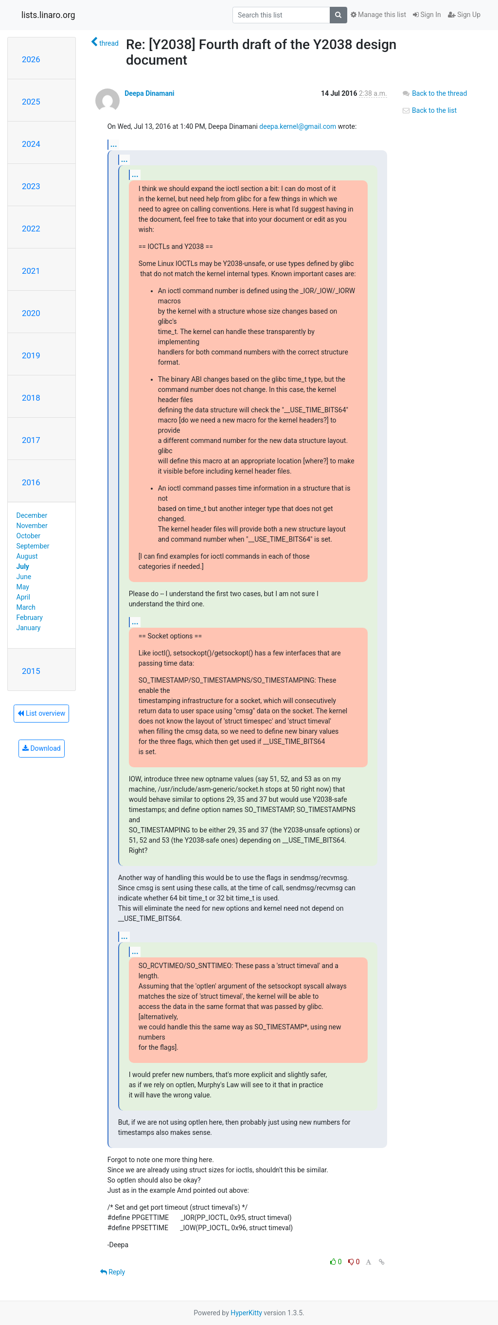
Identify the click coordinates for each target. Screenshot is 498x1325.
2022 (31, 228)
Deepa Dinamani (149, 93)
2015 (31, 671)
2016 (31, 482)
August (27, 556)
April (24, 597)
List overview (41, 713)
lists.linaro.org (48, 15)
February (30, 617)
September (33, 546)
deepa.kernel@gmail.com (297, 126)
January (29, 628)
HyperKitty (246, 1313)
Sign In (427, 14)
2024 (31, 144)
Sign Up (464, 14)
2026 (31, 59)
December (32, 515)
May (23, 587)
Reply (112, 1272)
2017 (31, 440)
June (24, 577)
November (32, 526)
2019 (31, 355)
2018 (31, 398)
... (113, 144)
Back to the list (429, 110)
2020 (31, 313)
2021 (31, 271)
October (28, 536)
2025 (31, 101)
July (23, 566)
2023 (31, 186)
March (26, 607)
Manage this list (378, 14)
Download (41, 748)
